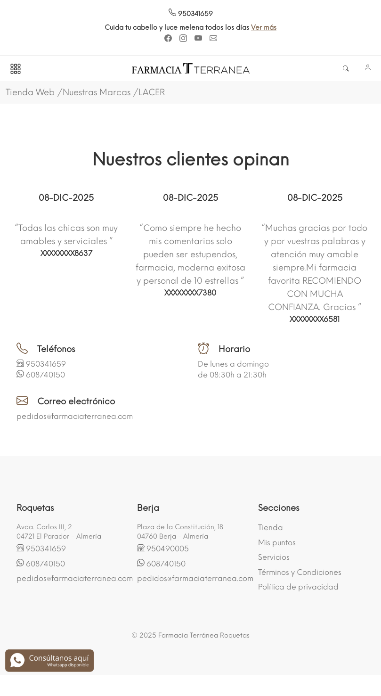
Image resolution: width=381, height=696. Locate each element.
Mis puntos (277, 542)
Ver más (285, 28)
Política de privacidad (298, 586)
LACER (151, 92)
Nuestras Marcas (96, 92)
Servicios (274, 557)
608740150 (45, 374)
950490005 (167, 548)
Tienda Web (30, 92)
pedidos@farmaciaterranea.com (74, 416)
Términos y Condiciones (299, 572)
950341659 (191, 14)
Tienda (270, 527)
